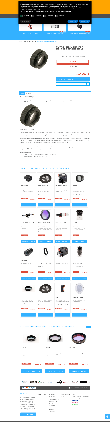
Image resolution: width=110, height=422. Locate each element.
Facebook (75, 400)
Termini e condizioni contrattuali (52, 409)
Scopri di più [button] (25, 21)
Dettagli (22, 93)
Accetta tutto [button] (84, 21)
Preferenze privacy (54, 399)
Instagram (75, 402)
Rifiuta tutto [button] (73, 21)
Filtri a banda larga (31, 41)
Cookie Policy (52, 396)
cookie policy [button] (74, 6)
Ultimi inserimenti (65, 394)
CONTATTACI (28, 414)
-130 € (87, 31)
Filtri (25, 41)
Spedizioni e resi (53, 401)
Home (20, 41)
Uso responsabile (42, 394)
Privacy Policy (52, 394)
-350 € (62, 31)
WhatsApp (75, 405)
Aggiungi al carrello (28, 204)
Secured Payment (79, 388)
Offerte (63, 396)
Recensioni (28, 93)
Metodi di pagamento (52, 404)
